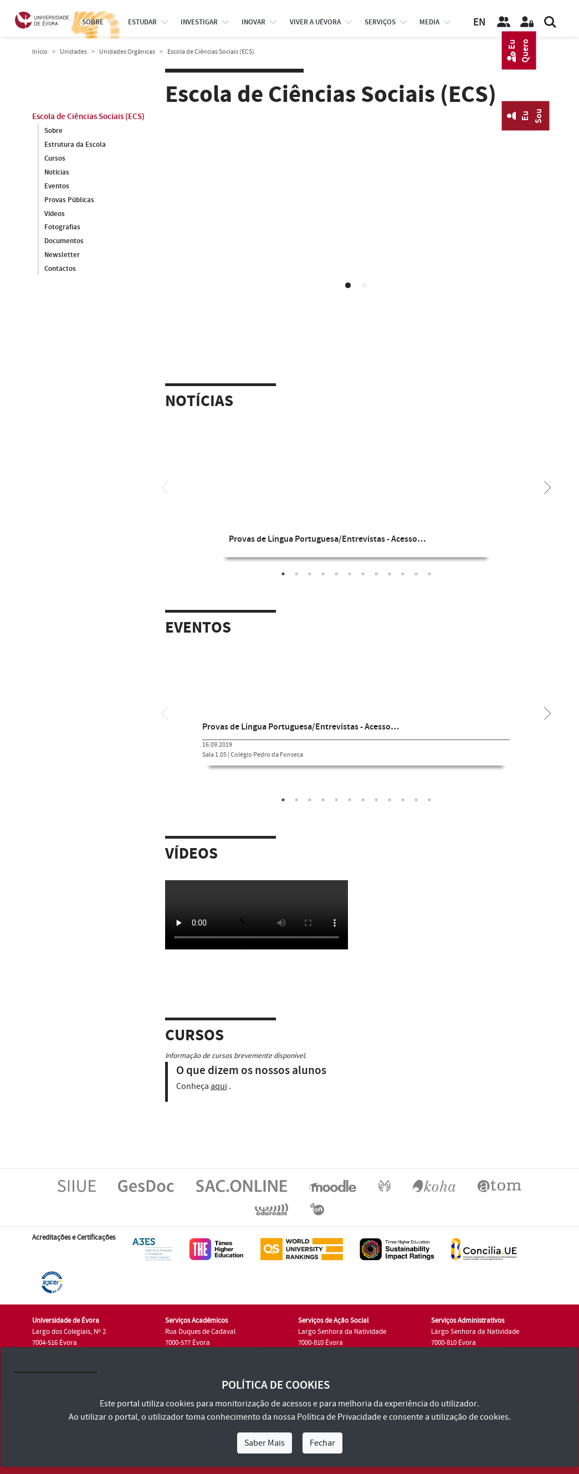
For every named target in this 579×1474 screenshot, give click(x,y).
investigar (199, 22)
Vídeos (54, 214)
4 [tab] (323, 573)
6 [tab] (349, 573)
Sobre (93, 22)
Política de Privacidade (339, 1416)
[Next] (547, 486)
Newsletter (62, 255)
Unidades (73, 52)
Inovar (253, 22)
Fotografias (62, 228)
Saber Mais (264, 1443)
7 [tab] (362, 573)
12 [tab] (429, 573)
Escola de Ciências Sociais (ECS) (88, 116)
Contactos (60, 269)
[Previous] (165, 486)
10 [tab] (402, 573)
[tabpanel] (356, 223)
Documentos (64, 241)
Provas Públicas (69, 200)
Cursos (54, 158)
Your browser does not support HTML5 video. (356, 221)
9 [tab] (389, 573)
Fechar (322, 1443)
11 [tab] (416, 573)
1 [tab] (347, 285)
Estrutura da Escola (75, 145)
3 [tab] (309, 573)
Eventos (56, 186)
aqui (219, 1086)
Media (429, 22)
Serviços (380, 22)
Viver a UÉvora (315, 22)
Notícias (56, 172)
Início (40, 52)
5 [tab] (336, 573)
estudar (142, 22)
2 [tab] (364, 285)
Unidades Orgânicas (127, 52)
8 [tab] (376, 573)
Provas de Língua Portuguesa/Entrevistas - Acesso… (327, 539)
